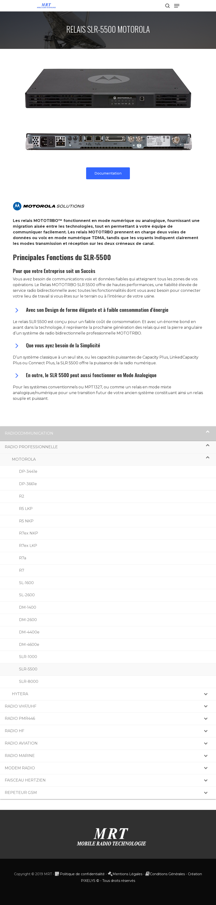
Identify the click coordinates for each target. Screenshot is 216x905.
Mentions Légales (127, 874)
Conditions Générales (167, 874)
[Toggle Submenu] (207, 433)
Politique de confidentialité (82, 874)
